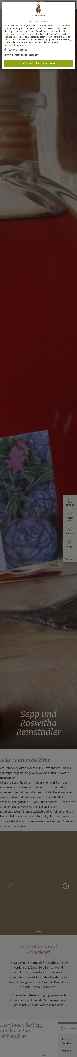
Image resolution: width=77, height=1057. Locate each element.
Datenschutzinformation (15, 45)
